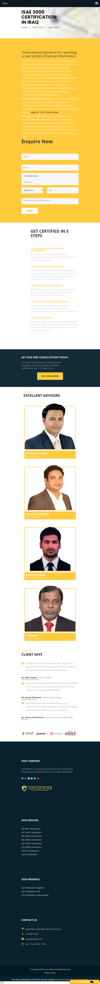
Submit (29, 210)
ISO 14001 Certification (31, 832)
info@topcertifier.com (34, 939)
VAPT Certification (29, 854)
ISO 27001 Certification (31, 843)
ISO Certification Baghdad (32, 887)
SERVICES (38, 27)
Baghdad (35, 112)
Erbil (42, 112)
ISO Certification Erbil (30, 891)
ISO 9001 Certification (31, 828)
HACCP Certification (30, 850)
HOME (24, 27)
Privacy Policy (50, 973)
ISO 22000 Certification (31, 839)
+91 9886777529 (31, 934)
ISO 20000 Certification (31, 847)
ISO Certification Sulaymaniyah (35, 895)
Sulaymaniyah (52, 112)
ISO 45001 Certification (31, 836)
